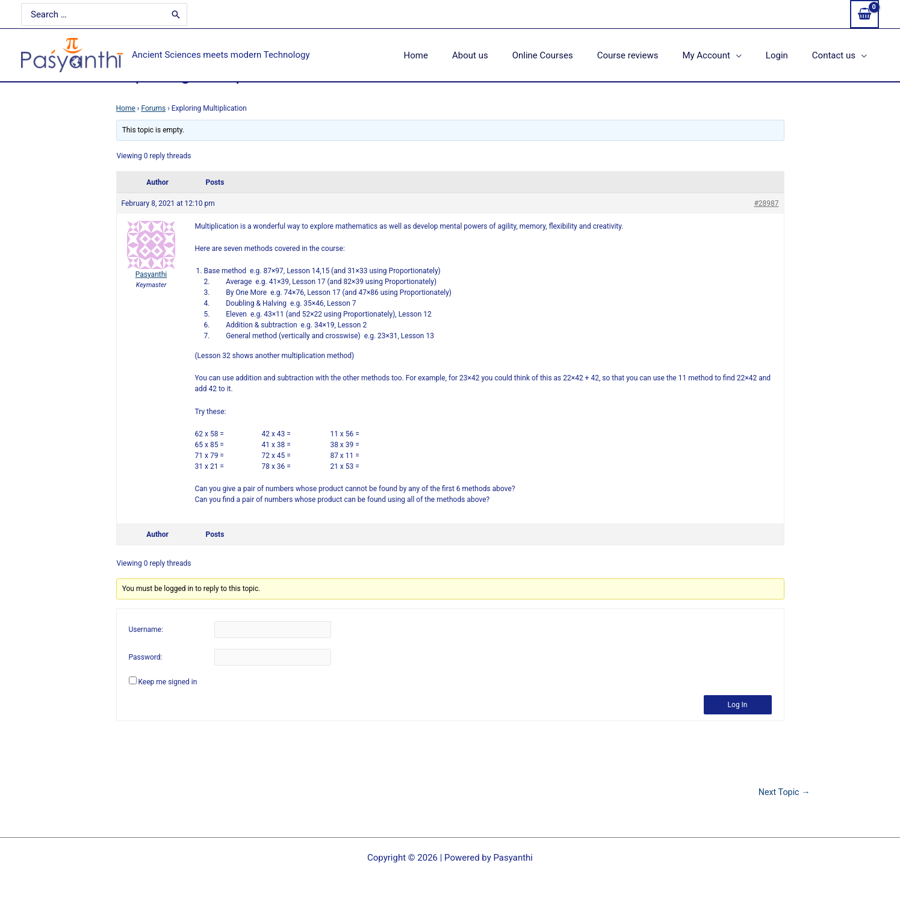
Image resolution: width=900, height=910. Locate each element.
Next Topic (783, 792)
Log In (738, 705)
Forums (153, 108)
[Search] (158, 14)
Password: (146, 658)
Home (125, 108)
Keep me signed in (167, 682)
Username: (146, 630)
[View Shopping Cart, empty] (864, 14)
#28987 (766, 203)
